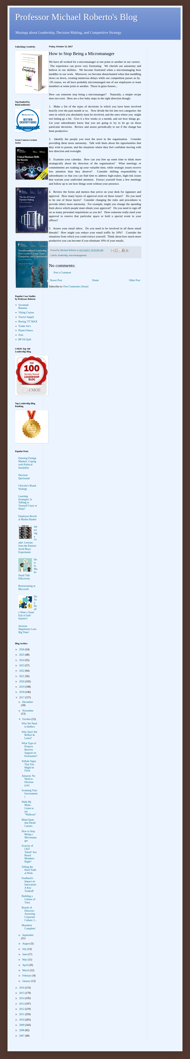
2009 (22, 1025)
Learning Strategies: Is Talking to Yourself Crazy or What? (27, 502)
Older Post (134, 280)
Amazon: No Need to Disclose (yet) (28, 780)
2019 (22, 686)
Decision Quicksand (24, 477)
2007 (22, 1035)
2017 (22, 697)
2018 (22, 692)
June (25, 954)
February (27, 975)
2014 (22, 998)
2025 (22, 654)
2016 (22, 987)
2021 (22, 676)
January (26, 981)
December (27, 702)
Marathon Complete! (29, 927)
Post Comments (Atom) (75, 286)
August (26, 943)
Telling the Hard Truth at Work (29, 870)
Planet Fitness (25, 330)
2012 (22, 1009)
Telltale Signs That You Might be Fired (29, 766)
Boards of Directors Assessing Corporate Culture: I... (29, 914)
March (26, 970)
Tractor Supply (26, 317)
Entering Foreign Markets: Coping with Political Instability (27, 463)
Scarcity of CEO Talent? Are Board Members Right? (29, 853)
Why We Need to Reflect (29, 725)
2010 (22, 1019)
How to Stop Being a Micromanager (29, 836)
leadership (63, 255)
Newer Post (56, 280)
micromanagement (78, 255)
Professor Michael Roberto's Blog (76, 17)
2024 (22, 660)
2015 (22, 993)
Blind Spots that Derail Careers (29, 823)
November (27, 710)
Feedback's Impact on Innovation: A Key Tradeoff (29, 884)
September (27, 935)
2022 (22, 670)
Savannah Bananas (23, 307)
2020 (22, 681)
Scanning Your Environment (29, 793)
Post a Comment (62, 272)
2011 (22, 1014)
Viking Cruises (26, 312)
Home (95, 280)
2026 (22, 649)
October (26, 719)
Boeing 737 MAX (27, 321)
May (25, 959)
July (24, 949)
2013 (22, 1003)
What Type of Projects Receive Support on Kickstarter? (29, 749)
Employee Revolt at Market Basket (27, 518)
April (25, 965)
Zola (20, 335)
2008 (22, 1030)
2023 (22, 665)
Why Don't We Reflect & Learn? (29, 735)
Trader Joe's (24, 326)
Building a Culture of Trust (28, 899)
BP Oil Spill (24, 339)
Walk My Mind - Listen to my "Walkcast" (29, 808)
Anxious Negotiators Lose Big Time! (27, 629)
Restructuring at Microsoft (26, 588)
